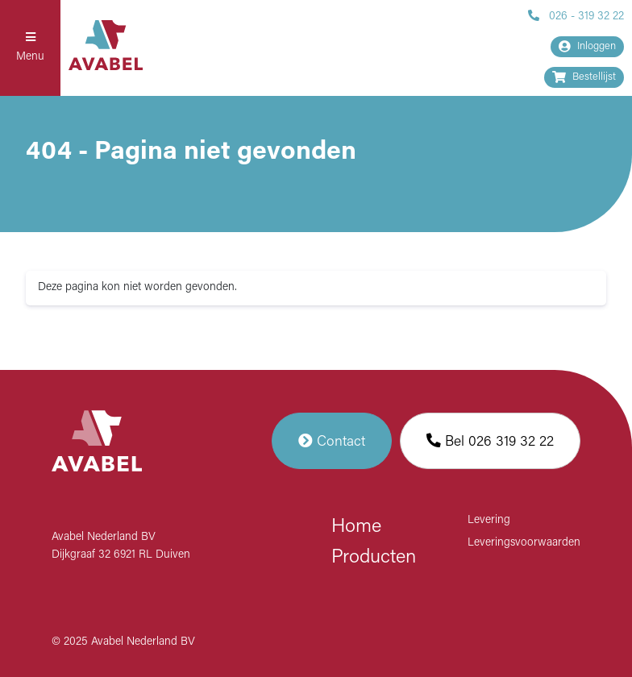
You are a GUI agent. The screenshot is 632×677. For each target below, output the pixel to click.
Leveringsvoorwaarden (524, 543)
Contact (331, 440)
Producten (373, 557)
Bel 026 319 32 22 (490, 440)
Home (356, 527)
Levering (489, 520)
